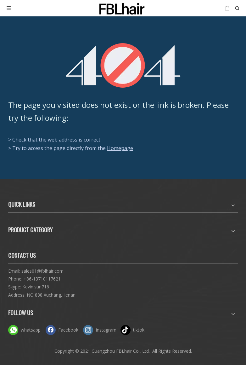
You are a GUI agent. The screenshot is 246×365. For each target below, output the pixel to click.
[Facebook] (63, 329)
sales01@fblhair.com (42, 271)
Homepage (120, 148)
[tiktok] (137, 329)
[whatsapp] (25, 329)
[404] (123, 65)
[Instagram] (100, 329)
